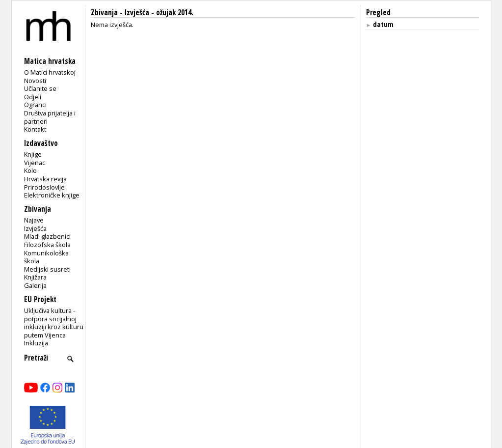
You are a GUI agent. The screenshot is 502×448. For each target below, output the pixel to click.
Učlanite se (40, 88)
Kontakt (35, 129)
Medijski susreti (47, 269)
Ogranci (35, 104)
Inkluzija (36, 342)
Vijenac (34, 162)
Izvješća (35, 228)
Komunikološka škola (46, 257)
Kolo (30, 170)
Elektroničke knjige (51, 195)
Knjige (33, 154)
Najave (34, 220)
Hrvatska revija (45, 178)
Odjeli (32, 96)
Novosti (35, 80)
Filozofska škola (47, 244)
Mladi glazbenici (47, 236)
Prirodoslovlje (44, 187)
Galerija (35, 285)
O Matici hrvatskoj (50, 72)
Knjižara (35, 277)
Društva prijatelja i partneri (50, 117)
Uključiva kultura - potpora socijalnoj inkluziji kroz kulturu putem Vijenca (53, 322)
